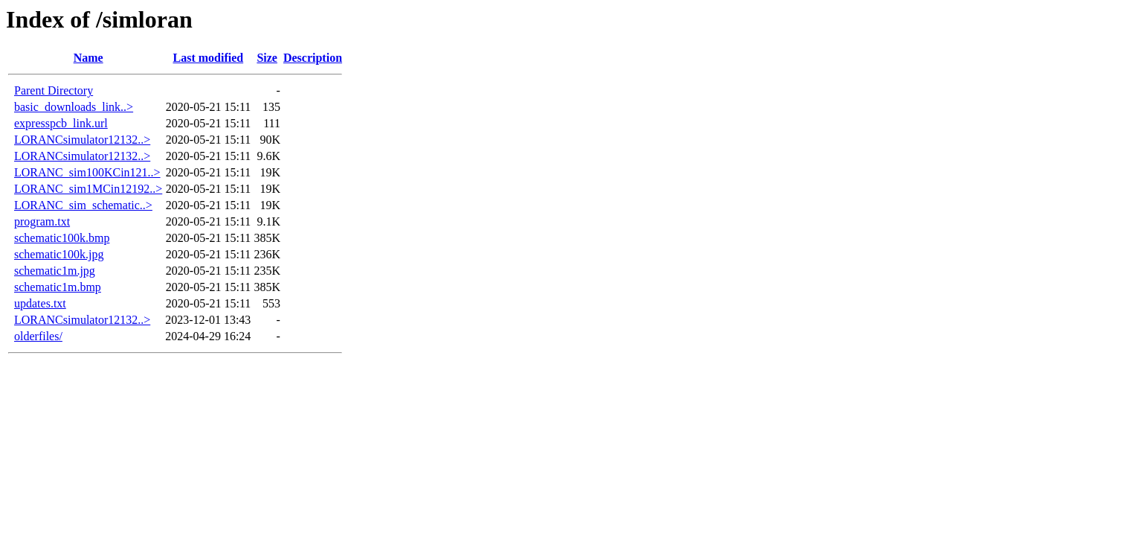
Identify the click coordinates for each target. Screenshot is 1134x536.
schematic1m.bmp (57, 287)
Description (312, 57)
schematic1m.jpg (54, 270)
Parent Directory (53, 90)
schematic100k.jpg (58, 254)
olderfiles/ (38, 336)
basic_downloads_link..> (73, 106)
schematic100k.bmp (61, 238)
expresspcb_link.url (61, 123)
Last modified (208, 57)
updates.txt (40, 303)
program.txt (42, 221)
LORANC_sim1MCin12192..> (88, 188)
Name (88, 57)
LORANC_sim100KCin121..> (87, 172)
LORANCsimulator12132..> (82, 139)
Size (267, 57)
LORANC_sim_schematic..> (83, 205)
